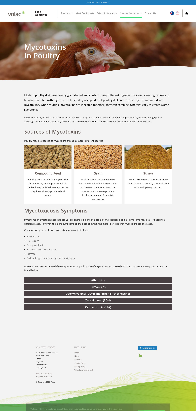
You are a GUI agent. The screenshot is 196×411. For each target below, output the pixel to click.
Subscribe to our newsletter (98, 2)
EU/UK (172, 13)
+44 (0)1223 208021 (44, 373)
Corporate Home (185, 13)
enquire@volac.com (44, 376)
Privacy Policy (79, 366)
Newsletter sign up (147, 348)
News (76, 356)
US (177, 13)
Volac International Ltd (83, 370)
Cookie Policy (79, 363)
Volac (19, 13)
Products (78, 359)
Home (76, 352)
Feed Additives (41, 13)
